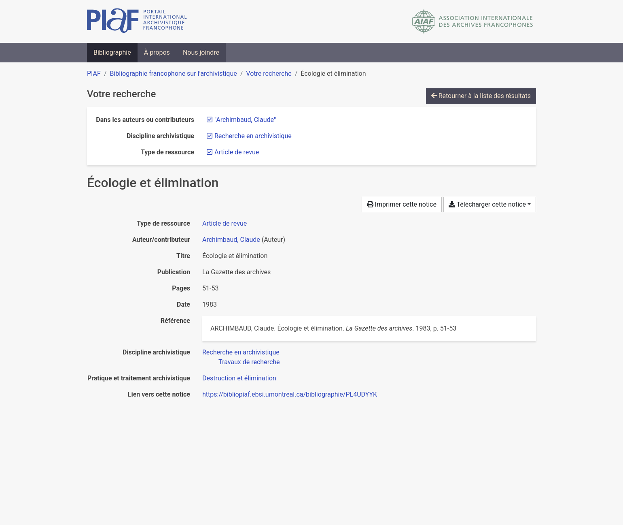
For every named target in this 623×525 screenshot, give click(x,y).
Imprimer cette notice (402, 204)
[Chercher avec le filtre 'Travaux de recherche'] (249, 362)
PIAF (94, 73)
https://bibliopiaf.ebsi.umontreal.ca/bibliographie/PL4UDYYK (289, 394)
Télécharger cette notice (487, 204)
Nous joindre (201, 52)
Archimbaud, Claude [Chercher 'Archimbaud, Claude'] (231, 239)
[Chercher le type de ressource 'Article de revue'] (224, 223)
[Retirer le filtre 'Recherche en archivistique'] (253, 136)
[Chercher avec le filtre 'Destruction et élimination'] (239, 378)
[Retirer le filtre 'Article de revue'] (236, 152)
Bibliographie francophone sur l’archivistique (173, 73)
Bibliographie (112, 52)
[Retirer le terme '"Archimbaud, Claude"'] (245, 120)
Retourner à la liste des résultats (481, 96)
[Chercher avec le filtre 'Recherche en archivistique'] (241, 352)
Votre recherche (268, 73)
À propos (157, 52)
